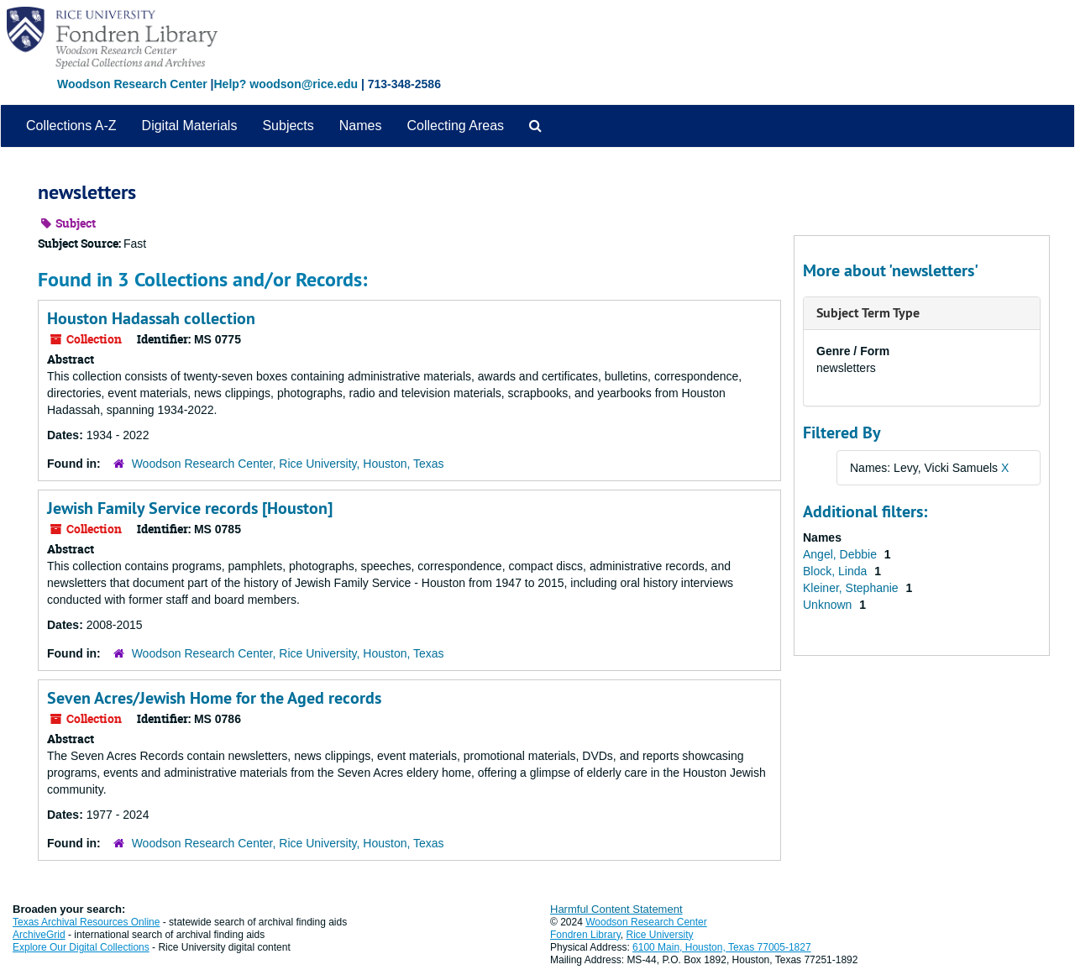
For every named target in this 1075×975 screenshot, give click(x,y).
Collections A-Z (71, 125)
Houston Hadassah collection (151, 318)
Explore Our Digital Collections (81, 947)
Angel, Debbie (841, 554)
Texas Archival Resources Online (86, 922)
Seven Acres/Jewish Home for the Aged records (214, 698)
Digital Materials (190, 125)
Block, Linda (836, 571)
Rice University (660, 935)
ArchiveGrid (39, 935)
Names (360, 125)
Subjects (287, 125)
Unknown (829, 604)
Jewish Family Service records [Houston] (190, 508)
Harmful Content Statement (616, 909)
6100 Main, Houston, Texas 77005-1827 (721, 947)
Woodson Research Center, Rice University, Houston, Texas (288, 463)
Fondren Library (585, 935)
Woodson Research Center (132, 84)
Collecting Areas (455, 125)
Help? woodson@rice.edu (285, 84)
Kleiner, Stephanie (852, 588)
